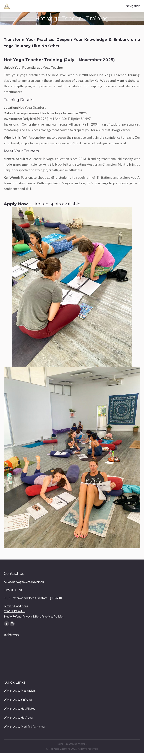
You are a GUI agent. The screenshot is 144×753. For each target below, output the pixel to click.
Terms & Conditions (16, 606)
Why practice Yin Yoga (18, 699)
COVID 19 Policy (14, 611)
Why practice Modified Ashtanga (24, 726)
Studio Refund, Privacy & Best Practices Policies (34, 616)
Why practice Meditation (19, 690)
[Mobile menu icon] (129, 6)
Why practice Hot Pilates (19, 708)
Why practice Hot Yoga (18, 717)
